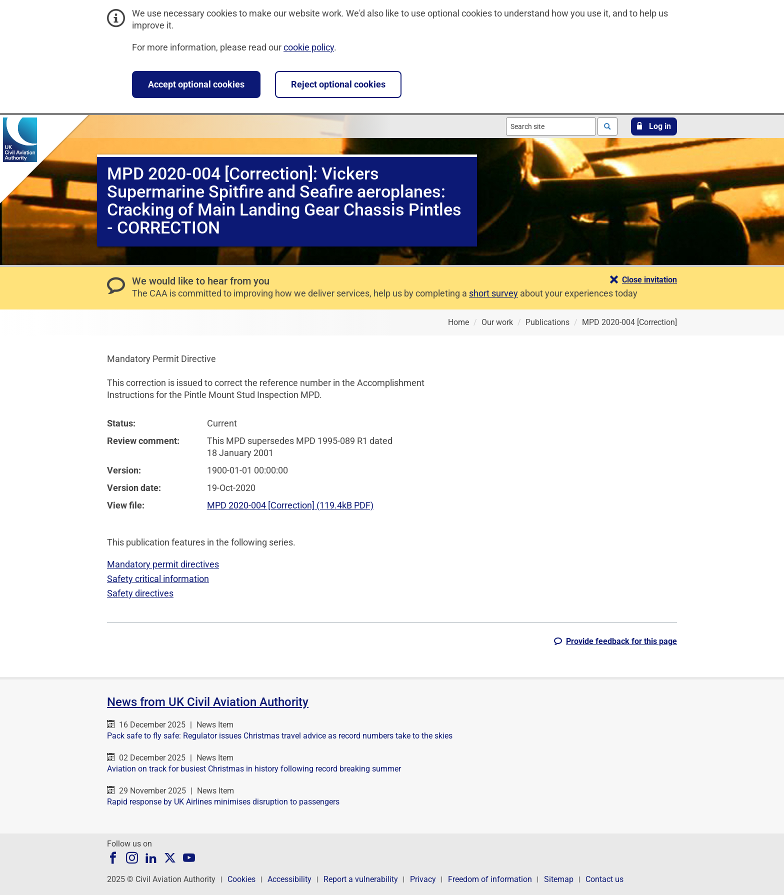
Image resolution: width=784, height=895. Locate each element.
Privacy (423, 879)
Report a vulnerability (361, 879)
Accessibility (290, 879)
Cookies (242, 879)
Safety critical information (158, 579)
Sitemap (559, 879)
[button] (654, 127)
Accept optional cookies (196, 84)
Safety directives (140, 593)
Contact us (605, 879)
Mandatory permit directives (163, 564)
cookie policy (309, 47)
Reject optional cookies (338, 84)
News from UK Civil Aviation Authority (207, 702)
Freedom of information (490, 879)
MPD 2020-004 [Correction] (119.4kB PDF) (290, 505)
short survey (493, 293)
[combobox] (551, 127)
